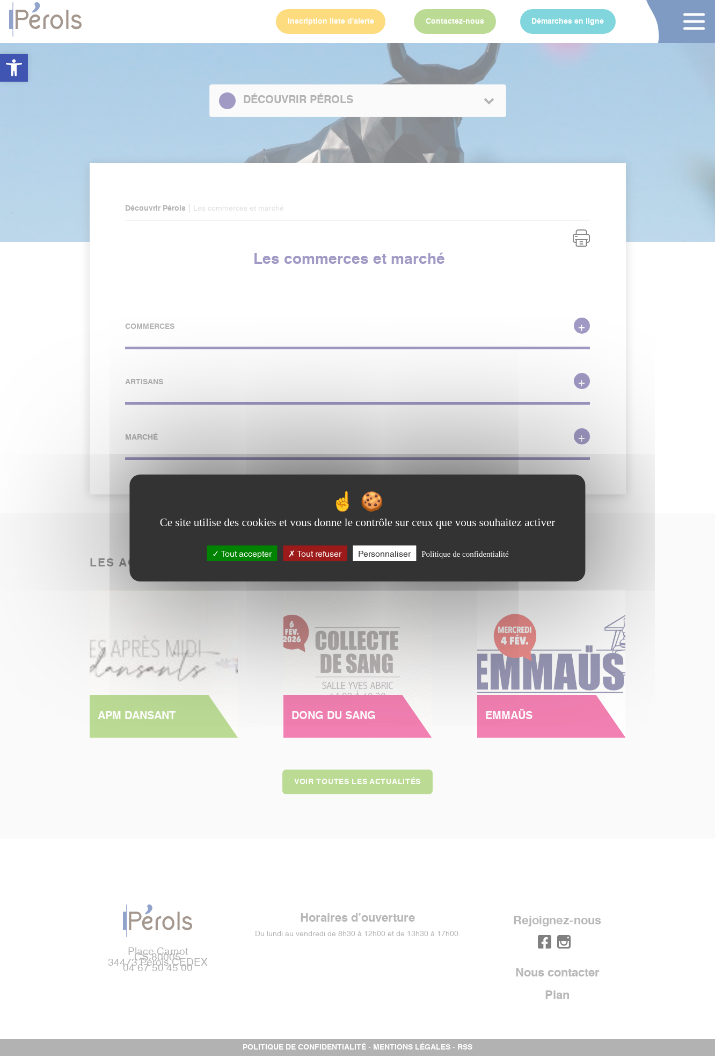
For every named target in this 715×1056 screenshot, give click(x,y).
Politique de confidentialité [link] (464, 554)
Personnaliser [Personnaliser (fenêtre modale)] (384, 553)
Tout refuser (314, 553)
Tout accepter (242, 553)
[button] (14, 68)
